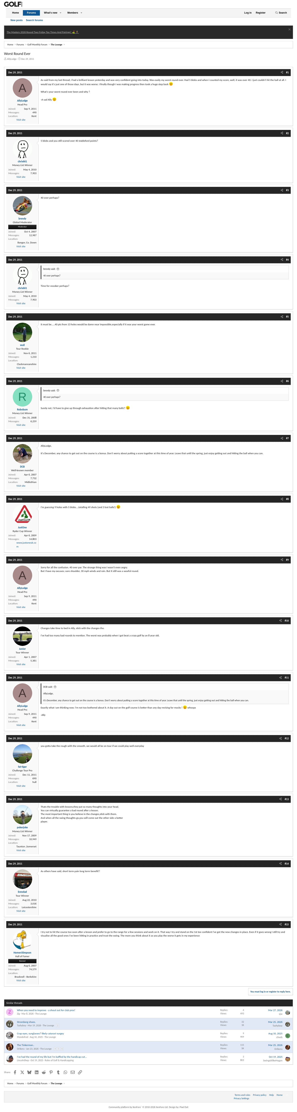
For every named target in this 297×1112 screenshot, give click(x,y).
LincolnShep (23, 1060)
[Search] (281, 13)
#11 (287, 677)
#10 (287, 620)
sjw (281, 1013)
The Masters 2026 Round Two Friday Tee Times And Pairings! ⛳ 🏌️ (43, 32)
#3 (287, 190)
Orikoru (20, 1048)
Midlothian (30, 482)
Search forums (34, 20)
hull (34, 781)
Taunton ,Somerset (26, 846)
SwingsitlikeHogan (272, 1060)
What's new (50, 12)
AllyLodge (12, 59)
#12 (287, 738)
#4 (287, 259)
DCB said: (48, 686)
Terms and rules (242, 1095)
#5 (287, 316)
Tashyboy (21, 1025)
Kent (34, 116)
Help (271, 1095)
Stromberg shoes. (26, 1021)
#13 (287, 799)
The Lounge (41, 1013)
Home (15, 12)
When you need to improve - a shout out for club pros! (46, 1010)
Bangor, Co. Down (26, 242)
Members (72, 12)
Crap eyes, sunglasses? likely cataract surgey (40, 1033)
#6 (287, 381)
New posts (17, 20)
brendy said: (49, 269)
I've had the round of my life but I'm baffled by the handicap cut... (52, 1056)
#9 (287, 559)
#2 (287, 133)
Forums (31, 12)
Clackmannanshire (26, 364)
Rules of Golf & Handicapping (59, 1060)
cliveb (279, 1037)
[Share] (282, 72)
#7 (287, 438)
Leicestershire (29, 907)
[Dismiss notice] (289, 30)
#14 (287, 863)
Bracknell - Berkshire (25, 976)
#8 (287, 499)
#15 (287, 924)
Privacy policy (259, 1095)
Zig (18, 1013)
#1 (287, 72)
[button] (60, 13)
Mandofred (22, 1037)
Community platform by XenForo (138, 1107)
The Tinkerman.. (25, 1045)
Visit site (20, 119)
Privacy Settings (241, 1098)
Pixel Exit (184, 1107)
